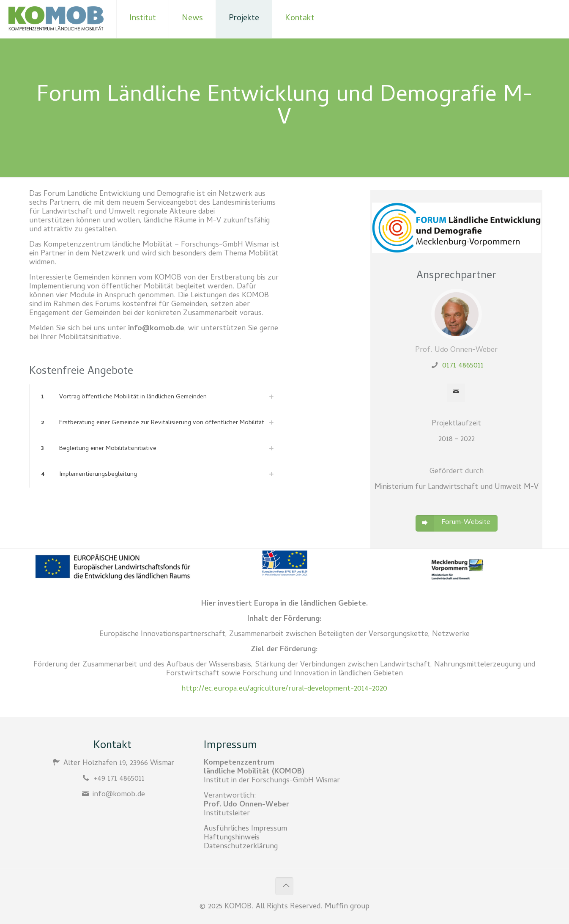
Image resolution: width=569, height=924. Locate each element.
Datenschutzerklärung (241, 847)
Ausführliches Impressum (245, 829)
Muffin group (347, 907)
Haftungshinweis (232, 838)
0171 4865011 (463, 366)
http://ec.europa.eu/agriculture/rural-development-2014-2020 (284, 689)
